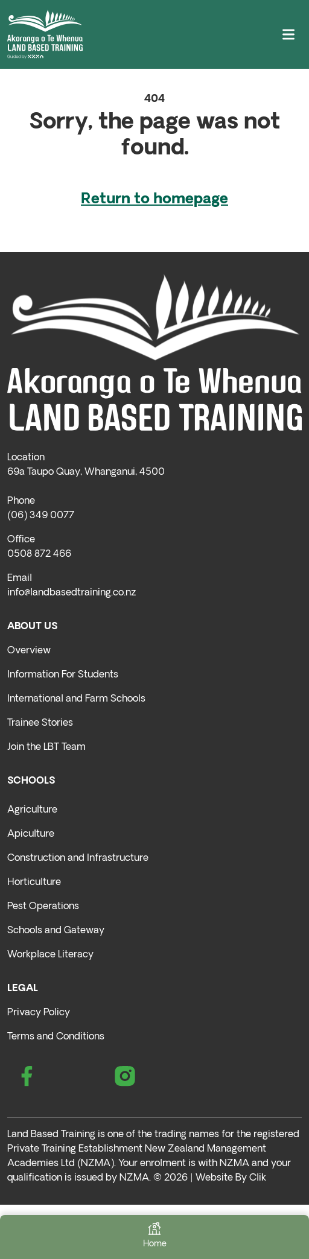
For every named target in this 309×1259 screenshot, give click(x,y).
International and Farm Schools (76, 699)
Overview (29, 651)
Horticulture (34, 882)
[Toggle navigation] (288, 34)
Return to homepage (154, 199)
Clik (257, 1178)
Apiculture (30, 834)
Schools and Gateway (55, 931)
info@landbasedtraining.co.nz (71, 593)
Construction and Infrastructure (77, 858)
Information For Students (62, 675)
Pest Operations (43, 907)
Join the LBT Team (46, 747)
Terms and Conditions (55, 1037)
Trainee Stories (40, 723)
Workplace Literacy (50, 955)
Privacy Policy (38, 1013)
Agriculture (32, 810)
